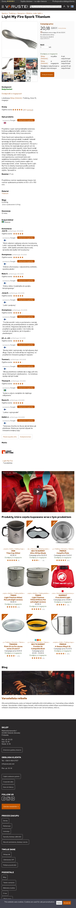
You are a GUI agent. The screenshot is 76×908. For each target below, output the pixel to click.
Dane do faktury (8, 787)
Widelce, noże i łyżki (34, 13)
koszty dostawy (62, 28)
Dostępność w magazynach (12, 94)
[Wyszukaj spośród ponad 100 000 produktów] (46, 6)
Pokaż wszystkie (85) (10, 437)
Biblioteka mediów (9, 888)
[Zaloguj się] (64, 6)
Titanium (5, 193)
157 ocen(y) (28, 110)
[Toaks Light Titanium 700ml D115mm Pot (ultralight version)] (38, 588)
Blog (4, 877)
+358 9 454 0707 (11, 761)
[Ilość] (44, 47)
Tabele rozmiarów (9, 883)
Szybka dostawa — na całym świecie (34, 1)
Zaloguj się (6, 854)
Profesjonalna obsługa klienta (63, 1)
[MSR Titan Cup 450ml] (13, 542)
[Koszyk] (68, 6)
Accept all (67, 903)
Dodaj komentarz (25, 437)
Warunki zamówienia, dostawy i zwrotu (15, 842)
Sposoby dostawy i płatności (12, 837)
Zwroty (5, 821)
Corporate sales (8, 782)
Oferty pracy (7, 899)
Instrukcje (6, 831)
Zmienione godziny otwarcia (12, 750)
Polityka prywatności (9, 865)
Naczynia (21, 13)
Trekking (13, 13)
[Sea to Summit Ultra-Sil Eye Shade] (38, 542)
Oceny (8, 1)
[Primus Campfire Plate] (62, 542)
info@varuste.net (8, 764)
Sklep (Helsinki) (44, 57)
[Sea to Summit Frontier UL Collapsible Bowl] (38, 637)
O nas (5, 893)
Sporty (5, 13)
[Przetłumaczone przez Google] (9, 120)
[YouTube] (13, 799)
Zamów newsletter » (11, 806)
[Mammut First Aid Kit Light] (62, 588)
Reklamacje (7, 826)
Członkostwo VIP (8, 860)
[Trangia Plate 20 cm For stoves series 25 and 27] (13, 637)
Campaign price (46, 24)
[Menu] (3, 7)
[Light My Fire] (8, 456)
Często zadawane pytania (11, 776)
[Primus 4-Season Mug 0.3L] (62, 637)
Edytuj (59, 903)
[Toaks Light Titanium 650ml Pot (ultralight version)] (13, 588)
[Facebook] (3, 799)
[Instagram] (8, 799)
